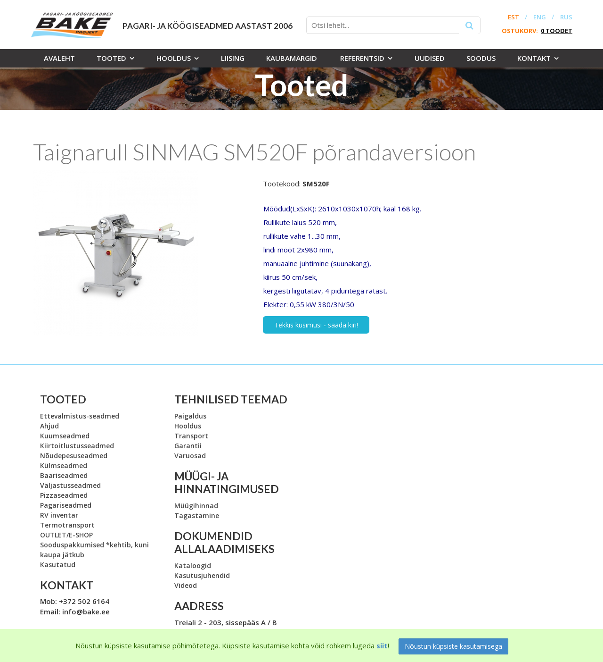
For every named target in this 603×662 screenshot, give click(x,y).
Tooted (111, 58)
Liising (232, 58)
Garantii (188, 445)
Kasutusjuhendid (202, 575)
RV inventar (59, 515)
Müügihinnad (196, 505)
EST (513, 17)
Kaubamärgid (291, 58)
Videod (185, 585)
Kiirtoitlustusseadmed (77, 445)
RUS (566, 17)
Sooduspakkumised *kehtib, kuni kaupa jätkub (94, 549)
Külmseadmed (63, 465)
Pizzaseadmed (64, 495)
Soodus (481, 58)
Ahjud (49, 425)
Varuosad (190, 455)
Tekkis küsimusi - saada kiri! (316, 324)
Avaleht (59, 58)
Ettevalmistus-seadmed (79, 415)
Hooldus (173, 58)
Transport (191, 435)
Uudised (430, 58)
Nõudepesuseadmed (73, 455)
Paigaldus (190, 415)
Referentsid (362, 58)
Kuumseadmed (65, 435)
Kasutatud (57, 564)
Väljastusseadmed (70, 485)
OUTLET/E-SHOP (66, 534)
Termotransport (67, 524)
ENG (539, 17)
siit (382, 645)
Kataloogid (192, 565)
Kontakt (534, 58)
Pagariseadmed (65, 505)
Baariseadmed (64, 475)
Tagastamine (196, 515)
